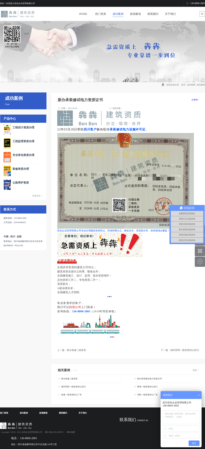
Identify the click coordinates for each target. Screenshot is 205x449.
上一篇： (71, 350)
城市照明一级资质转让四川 (73, 386)
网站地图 (70, 432)
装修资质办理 (20, 168)
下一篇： (180, 350)
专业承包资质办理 (23, 155)
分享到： (196, 100)
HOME (83, 13)
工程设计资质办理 (23, 127)
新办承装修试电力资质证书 (149, 378)
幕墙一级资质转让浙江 (147, 386)
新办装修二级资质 (69, 378)
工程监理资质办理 (23, 141)
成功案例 (191, 85)
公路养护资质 (20, 182)
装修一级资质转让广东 (71, 394)
